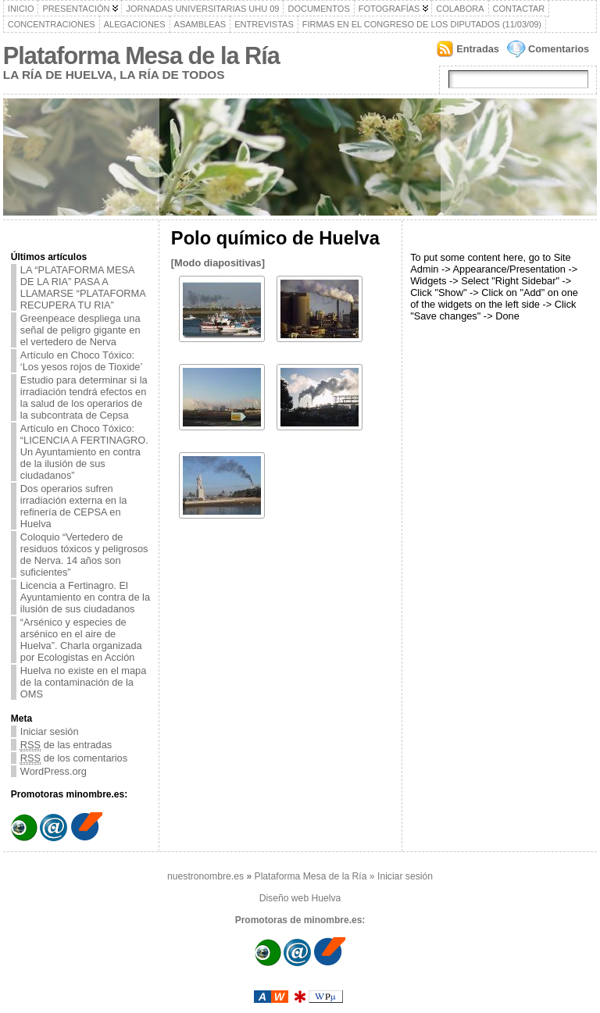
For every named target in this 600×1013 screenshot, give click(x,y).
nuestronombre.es (205, 876)
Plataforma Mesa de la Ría (141, 56)
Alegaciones (135, 24)
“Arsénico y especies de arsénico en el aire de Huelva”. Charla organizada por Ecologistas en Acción (81, 639)
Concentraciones (51, 24)
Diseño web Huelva (300, 898)
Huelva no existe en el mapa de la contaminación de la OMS (83, 682)
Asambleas (200, 24)
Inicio (21, 8)
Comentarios (558, 49)
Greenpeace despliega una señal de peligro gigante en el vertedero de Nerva (80, 330)
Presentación (75, 8)
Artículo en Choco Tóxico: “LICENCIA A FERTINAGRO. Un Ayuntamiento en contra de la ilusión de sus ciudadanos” (84, 452)
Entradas (477, 49)
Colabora (460, 8)
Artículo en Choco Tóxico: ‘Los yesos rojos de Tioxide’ (81, 361)
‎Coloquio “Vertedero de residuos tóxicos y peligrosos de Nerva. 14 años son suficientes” (84, 554)
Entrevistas (264, 24)
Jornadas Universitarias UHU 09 (202, 8)
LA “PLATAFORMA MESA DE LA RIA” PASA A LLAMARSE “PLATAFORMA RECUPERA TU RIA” (83, 287)
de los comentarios (73, 758)
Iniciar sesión (49, 731)
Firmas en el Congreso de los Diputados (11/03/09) (421, 24)
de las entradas (66, 745)
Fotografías (389, 8)
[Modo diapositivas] (218, 263)
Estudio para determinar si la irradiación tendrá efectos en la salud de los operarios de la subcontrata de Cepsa (84, 397)
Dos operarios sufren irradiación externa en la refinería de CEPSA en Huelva (73, 506)
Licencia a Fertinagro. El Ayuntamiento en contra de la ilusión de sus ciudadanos (85, 597)
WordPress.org (53, 771)
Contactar (519, 8)
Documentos (318, 8)
